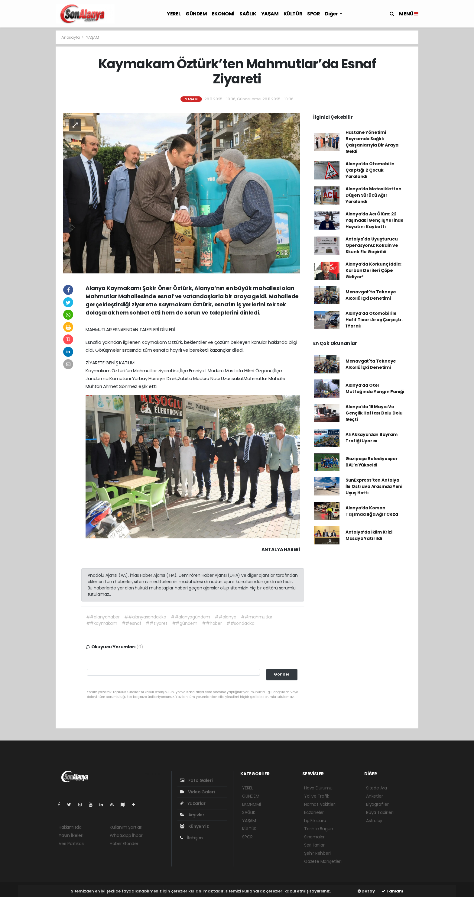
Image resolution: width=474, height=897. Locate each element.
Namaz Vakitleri (320, 804)
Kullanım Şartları (126, 827)
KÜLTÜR (293, 13)
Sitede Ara (376, 788)
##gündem (184, 623)
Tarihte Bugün (318, 829)
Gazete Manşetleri (323, 861)
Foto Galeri (196, 780)
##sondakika (240, 623)
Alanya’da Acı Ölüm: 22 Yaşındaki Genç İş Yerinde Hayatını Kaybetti (375, 220)
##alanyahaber (103, 617)
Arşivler (192, 815)
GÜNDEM (196, 13)
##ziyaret (156, 623)
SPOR (313, 13)
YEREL (174, 13)
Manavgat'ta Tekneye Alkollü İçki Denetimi (371, 295)
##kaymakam (101, 623)
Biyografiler (377, 804)
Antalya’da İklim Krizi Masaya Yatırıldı (369, 535)
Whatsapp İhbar (126, 835)
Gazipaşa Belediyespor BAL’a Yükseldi (372, 462)
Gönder (282, 674)
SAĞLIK (247, 13)
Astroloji (374, 821)
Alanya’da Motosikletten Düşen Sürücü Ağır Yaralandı (373, 195)
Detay (366, 891)
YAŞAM (270, 13)
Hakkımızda (70, 827)
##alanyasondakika (145, 617)
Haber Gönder (124, 844)
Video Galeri (197, 792)
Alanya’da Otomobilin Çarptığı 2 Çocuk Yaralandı (370, 170)
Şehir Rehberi (317, 853)
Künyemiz (194, 826)
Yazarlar (193, 803)
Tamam (392, 891)
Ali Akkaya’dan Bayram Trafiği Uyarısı (372, 437)
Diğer (332, 13)
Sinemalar (314, 837)
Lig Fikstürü (315, 821)
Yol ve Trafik (316, 796)
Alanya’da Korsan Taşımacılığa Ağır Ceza (372, 511)
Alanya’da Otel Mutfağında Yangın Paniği (375, 388)
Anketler (374, 796)
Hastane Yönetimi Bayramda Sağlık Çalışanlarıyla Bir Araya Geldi (372, 141)
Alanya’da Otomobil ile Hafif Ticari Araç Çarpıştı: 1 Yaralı (374, 319)
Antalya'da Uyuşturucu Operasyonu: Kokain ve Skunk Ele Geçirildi (372, 245)
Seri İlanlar (314, 845)
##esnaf (131, 623)
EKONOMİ (223, 13)
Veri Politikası (71, 844)
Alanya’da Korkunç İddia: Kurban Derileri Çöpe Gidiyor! (373, 270)
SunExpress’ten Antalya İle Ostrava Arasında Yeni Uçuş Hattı (374, 486)
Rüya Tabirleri (379, 812)
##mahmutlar (256, 617)
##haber (212, 623)
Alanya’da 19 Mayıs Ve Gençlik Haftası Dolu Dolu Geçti (374, 413)
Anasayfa (70, 37)
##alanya (225, 617)
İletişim (191, 838)
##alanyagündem (190, 617)
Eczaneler (314, 812)
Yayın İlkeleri (71, 835)
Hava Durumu (318, 788)
